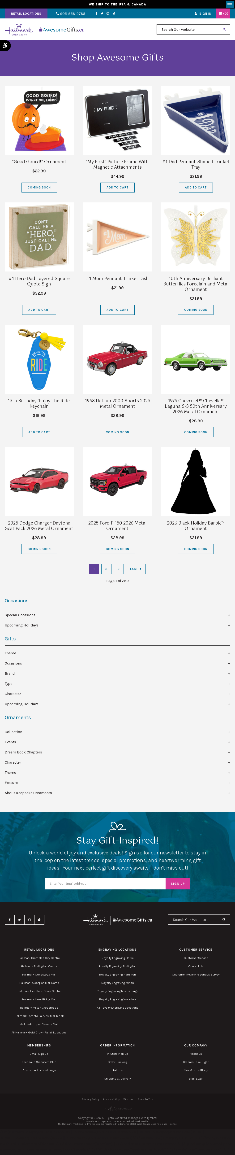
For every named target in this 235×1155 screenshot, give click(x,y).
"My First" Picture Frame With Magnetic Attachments (117, 166)
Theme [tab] (10, 654)
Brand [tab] (10, 675)
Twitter (96, 14)
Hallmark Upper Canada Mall (39, 1025)
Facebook (90, 14)
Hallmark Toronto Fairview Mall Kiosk (39, 1017)
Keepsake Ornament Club (39, 1063)
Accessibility (111, 1100)
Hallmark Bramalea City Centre (39, 959)
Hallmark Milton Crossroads (39, 1009)
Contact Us (195, 967)
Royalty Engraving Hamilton (117, 976)
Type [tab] (8, 685)
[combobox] (187, 31)
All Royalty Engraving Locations (117, 1009)
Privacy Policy (90, 1100)
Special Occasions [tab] (20, 616)
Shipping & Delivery (117, 1080)
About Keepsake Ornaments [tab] (28, 794)
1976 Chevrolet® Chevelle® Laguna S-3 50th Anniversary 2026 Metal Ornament (196, 408)
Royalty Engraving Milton (117, 984)
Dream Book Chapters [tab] (23, 753)
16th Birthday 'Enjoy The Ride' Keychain (39, 405)
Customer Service (196, 959)
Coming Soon (39, 189)
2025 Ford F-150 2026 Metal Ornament (117, 527)
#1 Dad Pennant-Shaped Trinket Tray (196, 166)
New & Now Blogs (196, 1071)
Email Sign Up (39, 1055)
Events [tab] (10, 743)
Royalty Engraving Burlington (117, 967)
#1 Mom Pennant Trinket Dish (117, 280)
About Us (196, 1055)
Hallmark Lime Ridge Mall (39, 1000)
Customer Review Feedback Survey (196, 976)
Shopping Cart (220, 15)
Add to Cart (117, 189)
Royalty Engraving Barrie (118, 959)
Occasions (17, 602)
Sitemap (128, 1100)
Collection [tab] (13, 733)
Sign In (205, 15)
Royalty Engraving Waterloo (117, 1000)
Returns (117, 1071)
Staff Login (195, 1080)
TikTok (108, 15)
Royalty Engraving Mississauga (117, 992)
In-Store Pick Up (117, 1055)
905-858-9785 (67, 15)
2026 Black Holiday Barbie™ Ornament (196, 527)
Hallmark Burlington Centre (39, 967)
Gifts (10, 640)
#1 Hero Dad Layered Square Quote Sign (39, 283)
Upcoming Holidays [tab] (21, 626)
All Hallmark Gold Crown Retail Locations (39, 1034)
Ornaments (18, 719)
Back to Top (145, 1100)
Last (134, 570)
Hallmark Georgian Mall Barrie (39, 984)
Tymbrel (152, 1119)
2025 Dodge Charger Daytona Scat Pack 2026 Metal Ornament (39, 527)
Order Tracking (117, 1063)
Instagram (102, 14)
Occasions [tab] (13, 664)
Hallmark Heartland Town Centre (39, 992)
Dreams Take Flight (196, 1063)
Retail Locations (26, 15)
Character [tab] (13, 695)
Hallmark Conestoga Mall (39, 976)
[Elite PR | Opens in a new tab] (117, 1109)
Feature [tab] (11, 784)
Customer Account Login (39, 1071)
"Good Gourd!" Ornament (39, 163)
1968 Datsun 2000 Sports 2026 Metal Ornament (117, 405)
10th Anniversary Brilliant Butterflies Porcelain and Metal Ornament (195, 286)
